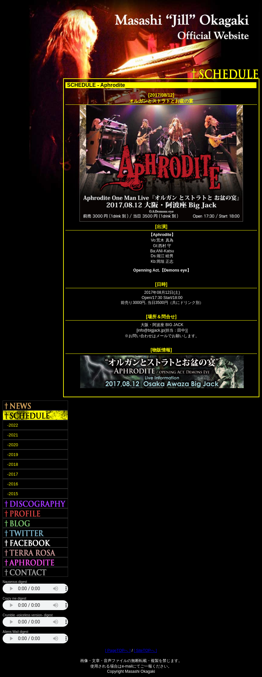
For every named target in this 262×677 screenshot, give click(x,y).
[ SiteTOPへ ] (145, 650)
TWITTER (35, 533)
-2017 (12, 474)
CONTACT (35, 572)
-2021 (12, 435)
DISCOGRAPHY (35, 503)
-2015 (12, 493)
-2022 (12, 425)
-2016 (12, 483)
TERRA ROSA (35, 552)
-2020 (12, 444)
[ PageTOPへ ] (118, 650)
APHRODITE (35, 562)
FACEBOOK (35, 542)
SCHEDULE (35, 415)
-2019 (12, 454)
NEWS (35, 405)
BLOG (35, 523)
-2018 (12, 464)
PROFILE (35, 513)
